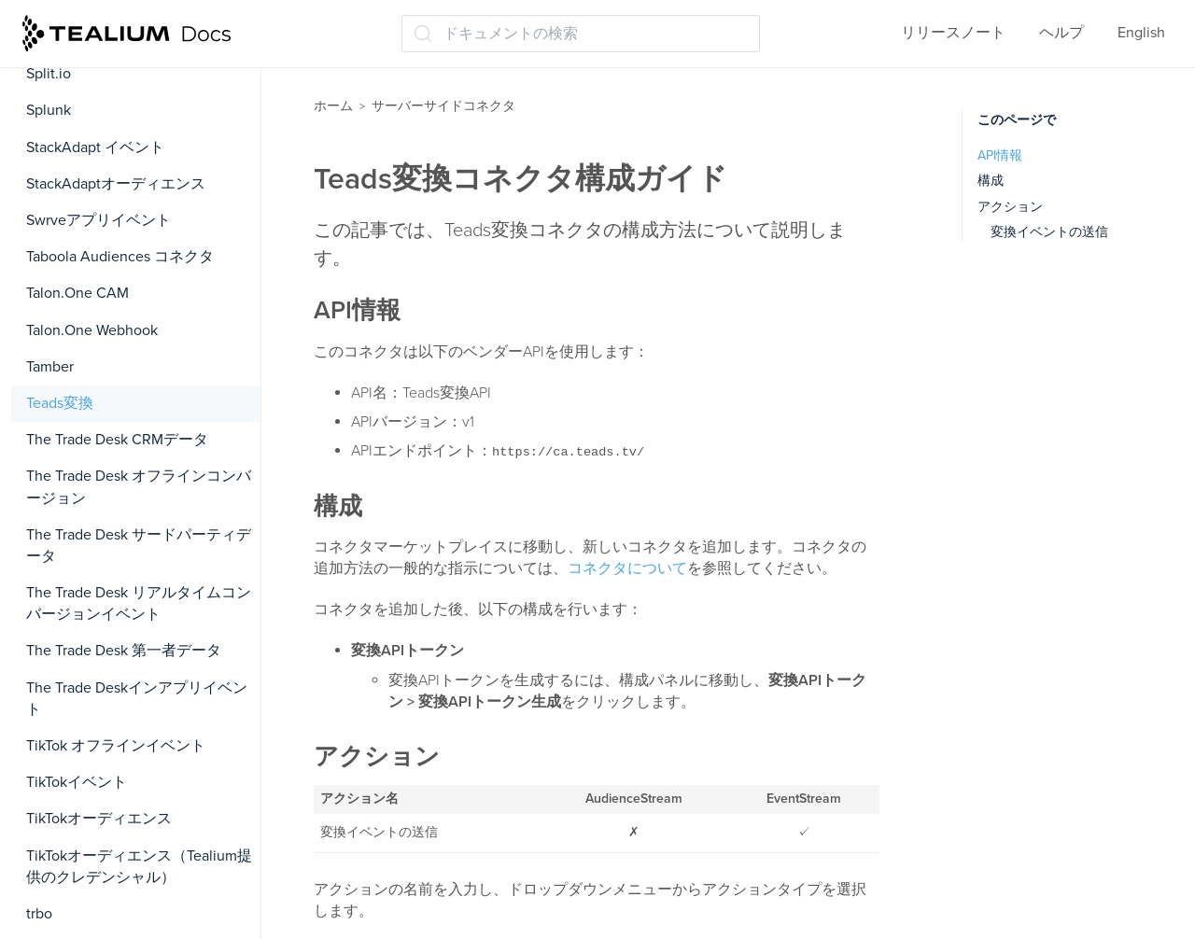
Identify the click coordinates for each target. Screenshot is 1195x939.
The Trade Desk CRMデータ (117, 439)
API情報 (999, 155)
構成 (990, 181)
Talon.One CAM (77, 293)
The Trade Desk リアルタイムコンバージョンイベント (138, 603)
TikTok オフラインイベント (115, 745)
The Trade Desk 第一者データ (123, 650)
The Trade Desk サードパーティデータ (138, 546)
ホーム (333, 106)
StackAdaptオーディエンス (115, 184)
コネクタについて (627, 568)
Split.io (48, 73)
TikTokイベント (76, 782)
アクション (1010, 207)
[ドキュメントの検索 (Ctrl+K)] (580, 33)
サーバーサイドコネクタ (443, 106)
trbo (39, 913)
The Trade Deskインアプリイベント (136, 699)
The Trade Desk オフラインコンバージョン (138, 487)
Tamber (50, 366)
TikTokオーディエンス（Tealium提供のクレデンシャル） (139, 867)
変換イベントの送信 (1049, 232)
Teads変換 (59, 403)
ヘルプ (1061, 32)
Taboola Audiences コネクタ (120, 256)
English (1141, 32)
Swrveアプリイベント (98, 220)
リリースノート (953, 32)
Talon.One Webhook (92, 330)
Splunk (48, 110)
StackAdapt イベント (95, 147)
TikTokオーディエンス (99, 818)
